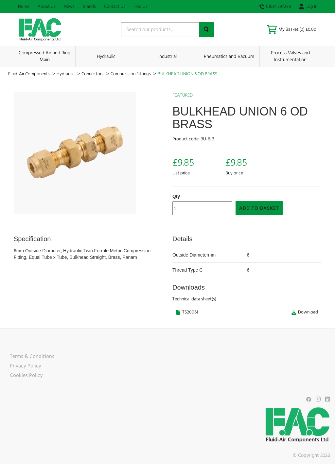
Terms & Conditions (32, 356)
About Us (47, 6)
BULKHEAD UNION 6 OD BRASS (187, 74)
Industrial (167, 56)
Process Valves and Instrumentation (290, 56)
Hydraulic (106, 56)
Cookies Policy (26, 375)
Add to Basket (259, 208)
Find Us (140, 6)
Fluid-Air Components (29, 74)
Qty (176, 196)
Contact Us (114, 6)
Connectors (92, 74)
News (69, 6)
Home (23, 6)
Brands (89, 6)
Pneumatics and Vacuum (229, 56)
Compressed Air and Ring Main (44, 56)
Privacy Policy (25, 365)
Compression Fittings (131, 74)
